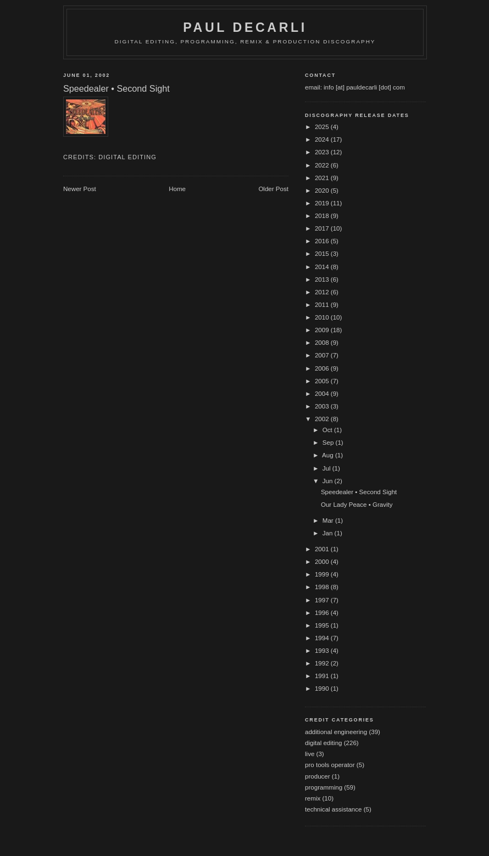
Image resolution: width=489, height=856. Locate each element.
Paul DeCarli (245, 27)
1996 (323, 612)
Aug (328, 455)
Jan (329, 533)
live (309, 754)
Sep (329, 442)
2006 (323, 368)
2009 (323, 330)
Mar (329, 520)
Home (177, 189)
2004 (323, 393)
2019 (323, 203)
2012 (323, 292)
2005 (323, 381)
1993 (323, 650)
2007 (323, 355)
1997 (323, 600)
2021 (323, 178)
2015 (323, 253)
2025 (323, 127)
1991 (323, 676)
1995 (323, 625)
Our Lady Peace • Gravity (357, 504)
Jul (327, 468)
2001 (323, 549)
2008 (323, 342)
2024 (323, 139)
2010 (323, 317)
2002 (323, 419)
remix (312, 798)
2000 (323, 561)
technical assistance (333, 809)
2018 (323, 215)
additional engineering (336, 732)
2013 (323, 279)
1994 (323, 638)
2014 (323, 267)
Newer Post (79, 189)
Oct (328, 430)
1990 (323, 688)
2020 (323, 190)
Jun (329, 481)
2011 (323, 304)
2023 (323, 152)
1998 (323, 587)
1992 (323, 663)
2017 (323, 228)
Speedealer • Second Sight (359, 492)
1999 (323, 574)
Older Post (273, 189)
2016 (323, 241)
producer (317, 776)
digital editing (127, 157)
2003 (323, 406)
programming (323, 787)
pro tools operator (330, 765)
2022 (323, 165)
